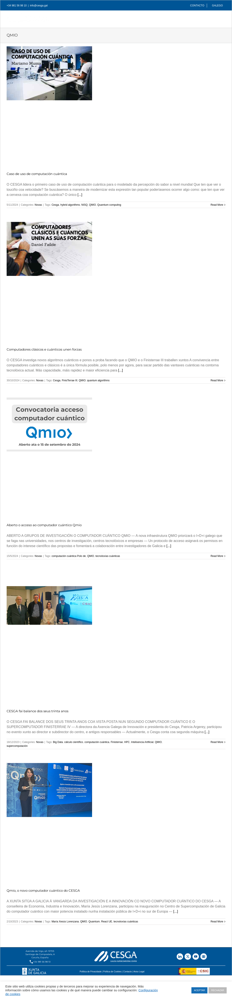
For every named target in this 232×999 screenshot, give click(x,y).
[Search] (218, 18)
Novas (38, 204)
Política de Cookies (112, 971)
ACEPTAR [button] (199, 990)
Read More (217, 204)
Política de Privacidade (90, 971)
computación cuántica (96, 742)
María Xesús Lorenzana (65, 921)
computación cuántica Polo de (68, 556)
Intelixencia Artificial (142, 742)
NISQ (84, 204)
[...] (80, 195)
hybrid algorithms (70, 204)
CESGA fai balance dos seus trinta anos (37, 711)
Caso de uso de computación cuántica (37, 174)
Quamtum (94, 921)
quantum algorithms (98, 380)
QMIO (92, 204)
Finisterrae (117, 742)
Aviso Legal (138, 971)
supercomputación (17, 745)
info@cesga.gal (39, 5)
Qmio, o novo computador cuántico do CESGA (43, 890)
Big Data (58, 742)
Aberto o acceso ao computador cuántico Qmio (44, 525)
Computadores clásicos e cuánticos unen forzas (44, 349)
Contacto (127, 971)
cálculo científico (73, 742)
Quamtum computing (109, 204)
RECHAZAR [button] (217, 990)
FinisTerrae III (69, 380)
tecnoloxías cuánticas (107, 556)
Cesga (55, 204)
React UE (106, 921)
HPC (127, 742)
